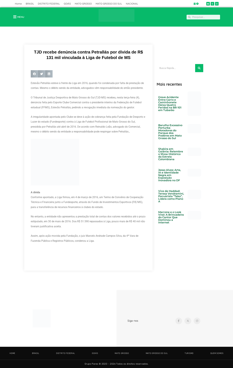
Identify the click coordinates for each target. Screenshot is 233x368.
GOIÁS (67, 3)
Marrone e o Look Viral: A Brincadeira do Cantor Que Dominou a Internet (171, 217)
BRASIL (30, 3)
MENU (20, 16)
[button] (34, 73)
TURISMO (189, 353)
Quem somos (216, 353)
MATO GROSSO (83, 3)
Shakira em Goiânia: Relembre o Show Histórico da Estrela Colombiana (170, 154)
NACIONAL (132, 3)
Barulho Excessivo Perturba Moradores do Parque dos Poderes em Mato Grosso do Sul (170, 132)
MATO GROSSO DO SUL (109, 3)
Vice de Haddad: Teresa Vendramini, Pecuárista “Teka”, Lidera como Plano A (171, 196)
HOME (12, 353)
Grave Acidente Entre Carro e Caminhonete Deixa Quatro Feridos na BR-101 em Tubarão (169, 104)
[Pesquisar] (199, 68)
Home (18, 3)
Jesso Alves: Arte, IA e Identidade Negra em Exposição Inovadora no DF (169, 175)
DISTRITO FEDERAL (49, 3)
